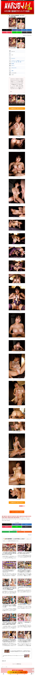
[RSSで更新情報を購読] (24, 532)
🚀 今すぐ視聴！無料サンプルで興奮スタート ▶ (17, 672)
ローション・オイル (28, 516)
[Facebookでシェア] (17, 30)
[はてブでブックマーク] (27, 30)
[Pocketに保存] (7, 32)
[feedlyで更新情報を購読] (9, 532)
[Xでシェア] (7, 30)
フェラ (14, 61)
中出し (16, 61)
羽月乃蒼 (12, 63)
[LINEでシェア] (17, 32)
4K (2, 516)
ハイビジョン (13, 60)
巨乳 (18, 61)
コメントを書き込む (16, 663)
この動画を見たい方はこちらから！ (17, 108)
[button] (27, 32)
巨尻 (20, 61)
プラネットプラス (13, 67)
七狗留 (12, 70)
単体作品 (18, 60)
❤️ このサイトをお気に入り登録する (16, 511)
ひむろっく (12, 65)
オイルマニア (13, 58)
